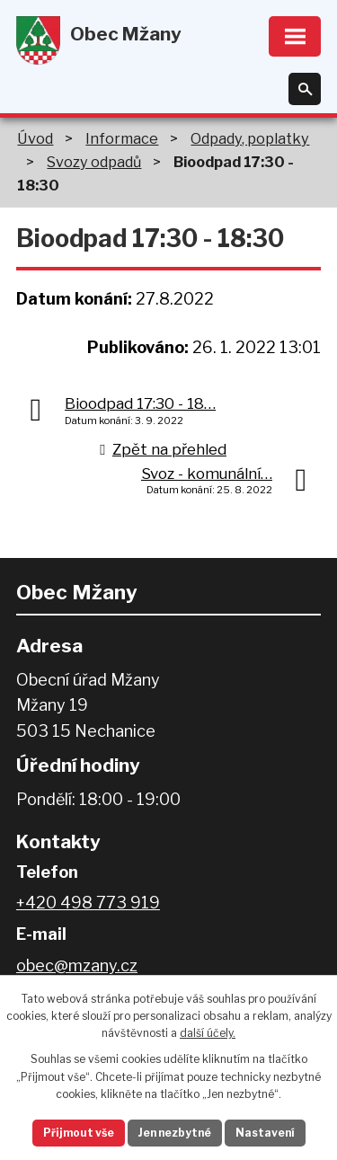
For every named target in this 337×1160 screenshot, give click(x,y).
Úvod (35, 138)
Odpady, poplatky (250, 138)
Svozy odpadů (94, 162)
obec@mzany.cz (76, 965)
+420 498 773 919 (88, 902)
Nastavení (265, 1132)
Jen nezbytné (174, 1132)
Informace (121, 138)
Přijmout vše (78, 1132)
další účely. (207, 1033)
